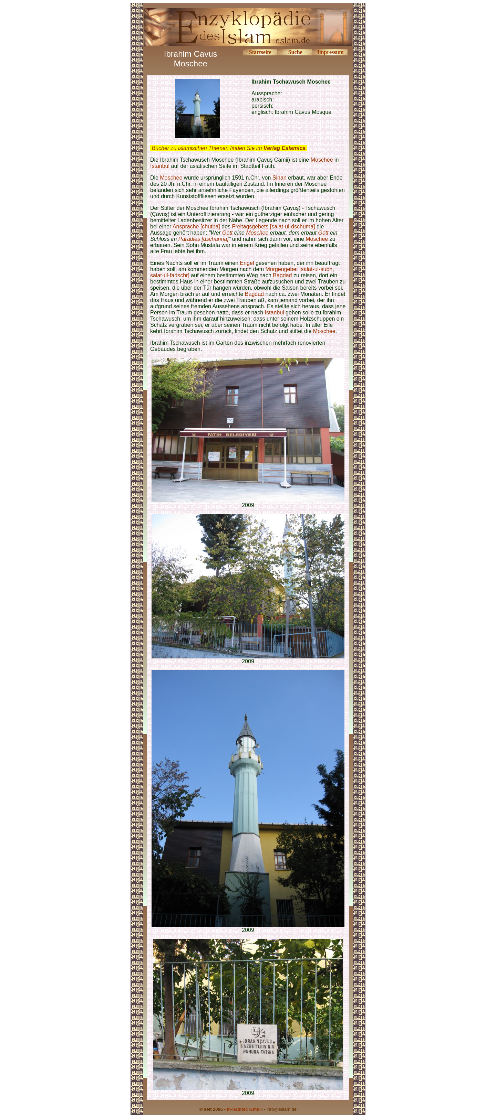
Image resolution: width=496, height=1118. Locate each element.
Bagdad (282, 275)
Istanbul (159, 166)
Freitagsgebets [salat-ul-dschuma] (274, 226)
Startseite (260, 52)
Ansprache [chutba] (196, 226)
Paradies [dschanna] (203, 239)
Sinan (280, 178)
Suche (295, 52)
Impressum (330, 52)
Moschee (322, 160)
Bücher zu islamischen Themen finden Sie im (229, 148)
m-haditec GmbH (245, 1109)
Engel (247, 263)
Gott (227, 233)
